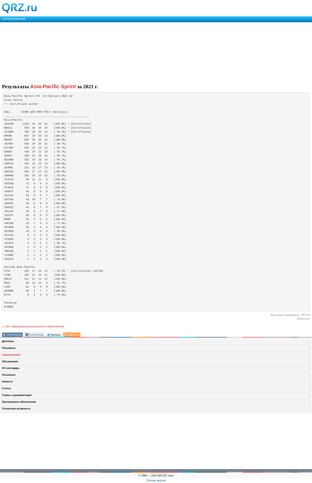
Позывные (9, 347)
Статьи (6, 388)
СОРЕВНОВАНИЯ (13, 19)
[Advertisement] (119, 52)
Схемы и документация (16, 395)
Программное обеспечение (19, 401)
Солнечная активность (16, 408)
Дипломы (8, 341)
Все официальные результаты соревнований (35, 326)
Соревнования (11, 354)
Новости (7, 381)
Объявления (10, 361)
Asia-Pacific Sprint (53, 86)
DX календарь (11, 368)
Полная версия (156, 480)
